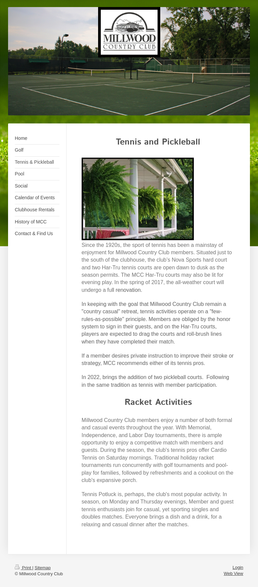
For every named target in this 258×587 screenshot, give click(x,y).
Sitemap (43, 567)
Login (237, 567)
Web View (233, 573)
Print (23, 567)
